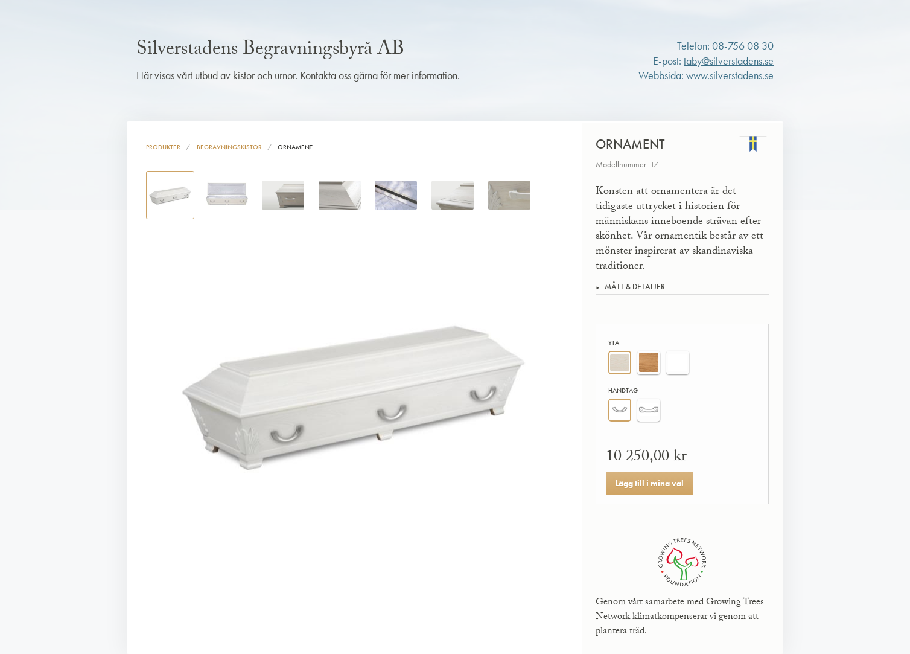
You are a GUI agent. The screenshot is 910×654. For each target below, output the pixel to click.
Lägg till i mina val (649, 483)
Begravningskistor (229, 147)
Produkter (163, 147)
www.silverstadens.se (730, 75)
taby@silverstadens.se (729, 61)
